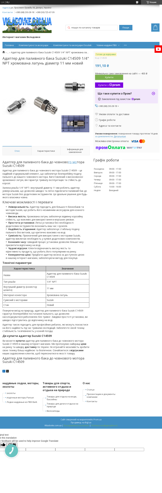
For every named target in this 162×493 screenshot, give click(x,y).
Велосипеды (53, 410)
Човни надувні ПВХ (107, 45)
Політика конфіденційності (104, 425)
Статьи (90, 389)
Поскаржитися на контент (76, 425)
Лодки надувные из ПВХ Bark (22, 402)
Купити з (109, 85)
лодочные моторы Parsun (20, 397)
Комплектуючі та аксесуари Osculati (72, 45)
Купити (109, 77)
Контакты (92, 401)
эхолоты (11, 393)
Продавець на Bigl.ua (81, 422)
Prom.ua (97, 419)
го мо (72, 162)
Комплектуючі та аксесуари (33, 45)
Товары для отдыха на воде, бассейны (62, 398)
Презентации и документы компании (101, 395)
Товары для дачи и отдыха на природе (62, 405)
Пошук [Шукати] (125, 27)
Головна (9, 45)
